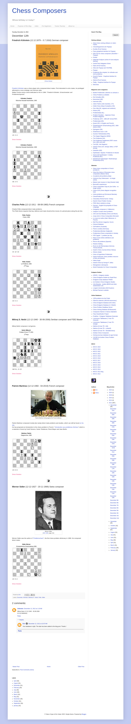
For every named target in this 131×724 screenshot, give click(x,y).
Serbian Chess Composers (101, 333)
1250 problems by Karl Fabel (101, 298)
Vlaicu (97, 393)
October (113, 525)
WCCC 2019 (96, 356)
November (114, 521)
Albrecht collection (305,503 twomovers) (105, 300)
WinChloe (96, 84)
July (112, 535)
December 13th (113, 484)
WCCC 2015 (96, 365)
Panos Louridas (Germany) (101, 229)
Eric (20, 594)
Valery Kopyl (96, 260)
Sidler (43, 597)
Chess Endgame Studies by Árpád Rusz (105, 277)
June (112, 537)
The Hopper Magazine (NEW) (102, 136)
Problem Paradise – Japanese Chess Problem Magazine (104, 115)
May (112, 540)
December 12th (113, 488)
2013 (110, 400)
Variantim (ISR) (97, 150)
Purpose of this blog (24, 26)
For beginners (46, 26)
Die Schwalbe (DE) (98, 97)
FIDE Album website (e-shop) (101, 203)
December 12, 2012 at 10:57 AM (37, 623)
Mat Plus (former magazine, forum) (103, 222)
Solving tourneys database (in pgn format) (105, 335)
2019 (110, 395)
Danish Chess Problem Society (102, 201)
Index (36, 26)
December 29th (113, 417)
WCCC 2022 (96, 351)
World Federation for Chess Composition (105, 267)
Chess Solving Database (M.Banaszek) (104, 309)
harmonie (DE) (97, 101)
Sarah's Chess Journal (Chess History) (104, 250)
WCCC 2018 (96, 358)
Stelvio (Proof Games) (99, 80)
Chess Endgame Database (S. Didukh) (104, 305)
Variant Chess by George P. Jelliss (103, 262)
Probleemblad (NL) (98, 113)
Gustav (95, 57)
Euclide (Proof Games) (99, 49)
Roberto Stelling (97, 244)
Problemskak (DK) (98, 121)
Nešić (36, 597)
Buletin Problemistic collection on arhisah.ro (106, 92)
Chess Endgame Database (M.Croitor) (104, 303)
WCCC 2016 (96, 362)
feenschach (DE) (98, 99)
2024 (110, 390)
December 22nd (113, 447)
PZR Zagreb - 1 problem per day (102, 235)
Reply (19, 616)
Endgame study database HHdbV (103, 279)
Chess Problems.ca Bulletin (101, 95)
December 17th (113, 467)
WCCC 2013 (96, 369)
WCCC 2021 (96, 354)
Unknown (20, 608)
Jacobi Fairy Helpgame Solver (102, 63)
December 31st (113, 409)
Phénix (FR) (96, 110)
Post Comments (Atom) (27, 670)
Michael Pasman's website (101, 290)
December (19, 597)
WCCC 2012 (96, 374)
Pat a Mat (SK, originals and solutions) (104, 108)
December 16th (113, 471)
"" (38, 538)
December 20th (113, 455)
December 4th (114, 513)
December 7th (114, 505)
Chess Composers (39, 10)
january (16, 705)
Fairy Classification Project (101, 314)
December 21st (113, 451)
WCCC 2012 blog (98, 371)
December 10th (113, 496)
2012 (110, 403)
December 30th (113, 413)
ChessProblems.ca (98, 196)
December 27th (113, 426)
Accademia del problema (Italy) (102, 176)
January (113, 550)
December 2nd (114, 518)
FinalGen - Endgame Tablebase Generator (105, 316)
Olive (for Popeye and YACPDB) (102, 68)
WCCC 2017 (96, 360)
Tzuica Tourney (60, 26)
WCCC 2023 (96, 349)
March (113, 545)
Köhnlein (25, 597)
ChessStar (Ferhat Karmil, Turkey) (103, 199)
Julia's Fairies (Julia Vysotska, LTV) (103, 104)
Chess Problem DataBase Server (103, 307)
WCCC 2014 (96, 367)
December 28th (113, 422)
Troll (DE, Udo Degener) (100, 144)
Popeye (95, 70)
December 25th (113, 434)
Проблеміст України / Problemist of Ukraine (106, 153)
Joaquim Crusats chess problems (103, 211)
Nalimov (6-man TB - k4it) (100, 326)
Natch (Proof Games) (99, 65)
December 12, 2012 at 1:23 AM (33, 608)
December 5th (114, 510)
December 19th (113, 459)
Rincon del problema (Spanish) (102, 241)
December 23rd (113, 442)
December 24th (113, 438)
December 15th (113, 476)
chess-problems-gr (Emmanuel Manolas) (105, 194)
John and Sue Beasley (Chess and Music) (105, 214)
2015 (110, 397)
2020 (110, 392)
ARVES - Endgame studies (101, 275)
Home (12, 26)
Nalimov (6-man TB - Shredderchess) (104, 330)
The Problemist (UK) (99, 138)
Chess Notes (48, 81)
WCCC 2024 (96, 347)
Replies (21, 620)
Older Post (81, 666)
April (112, 542)
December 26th (113, 430)
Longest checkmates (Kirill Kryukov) (103, 288)
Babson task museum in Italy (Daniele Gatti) (106, 182)
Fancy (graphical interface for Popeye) (104, 51)
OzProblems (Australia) (100, 226)
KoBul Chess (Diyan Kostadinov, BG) (104, 106)
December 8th (114, 503)
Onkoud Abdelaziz (98, 224)
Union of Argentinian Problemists (102, 254)
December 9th (114, 500)
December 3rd (114, 515)
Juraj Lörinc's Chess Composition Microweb (106, 216)
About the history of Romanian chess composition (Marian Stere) (104, 173)
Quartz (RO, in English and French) (103, 123)
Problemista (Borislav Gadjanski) (102, 231)
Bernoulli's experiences (100, 184)
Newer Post (16, 666)
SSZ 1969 (45, 533)
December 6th (114, 508)
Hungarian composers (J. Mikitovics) (103, 209)
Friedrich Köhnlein (18, 88)
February (113, 547)
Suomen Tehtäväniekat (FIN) (101, 134)
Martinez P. (31, 597)
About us (71, 26)
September (114, 528)
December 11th (113, 492)
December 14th (113, 480)
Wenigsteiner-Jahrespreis (100, 265)
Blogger (84, 714)
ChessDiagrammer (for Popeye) (102, 47)
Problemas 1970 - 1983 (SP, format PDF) (105, 119)
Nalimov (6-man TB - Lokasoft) (102, 328)
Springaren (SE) (98, 129)
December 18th (113, 463)
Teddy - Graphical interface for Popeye (104, 82)
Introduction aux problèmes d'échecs (66, 427)
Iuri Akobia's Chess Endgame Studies (104, 282)
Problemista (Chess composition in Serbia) (105, 233)
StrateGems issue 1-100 (100, 131)
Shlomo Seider (97, 252)
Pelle (40, 597)
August (113, 532)
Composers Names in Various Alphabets (105, 312)
